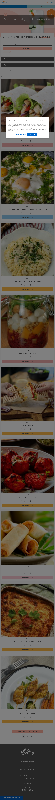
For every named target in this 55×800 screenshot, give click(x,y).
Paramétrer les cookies (21, 134)
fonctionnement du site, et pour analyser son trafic (29, 121)
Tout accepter (32, 134)
